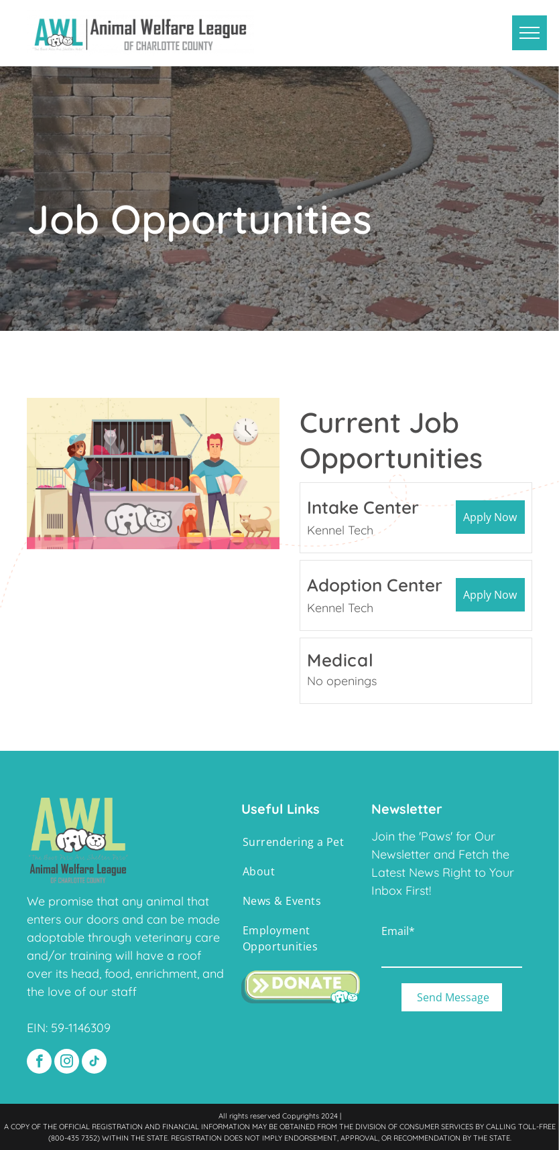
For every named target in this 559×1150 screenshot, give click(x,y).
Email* (398, 931)
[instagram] (66, 1063)
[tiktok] (94, 1063)
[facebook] (39, 1063)
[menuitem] (295, 842)
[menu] (529, 32)
